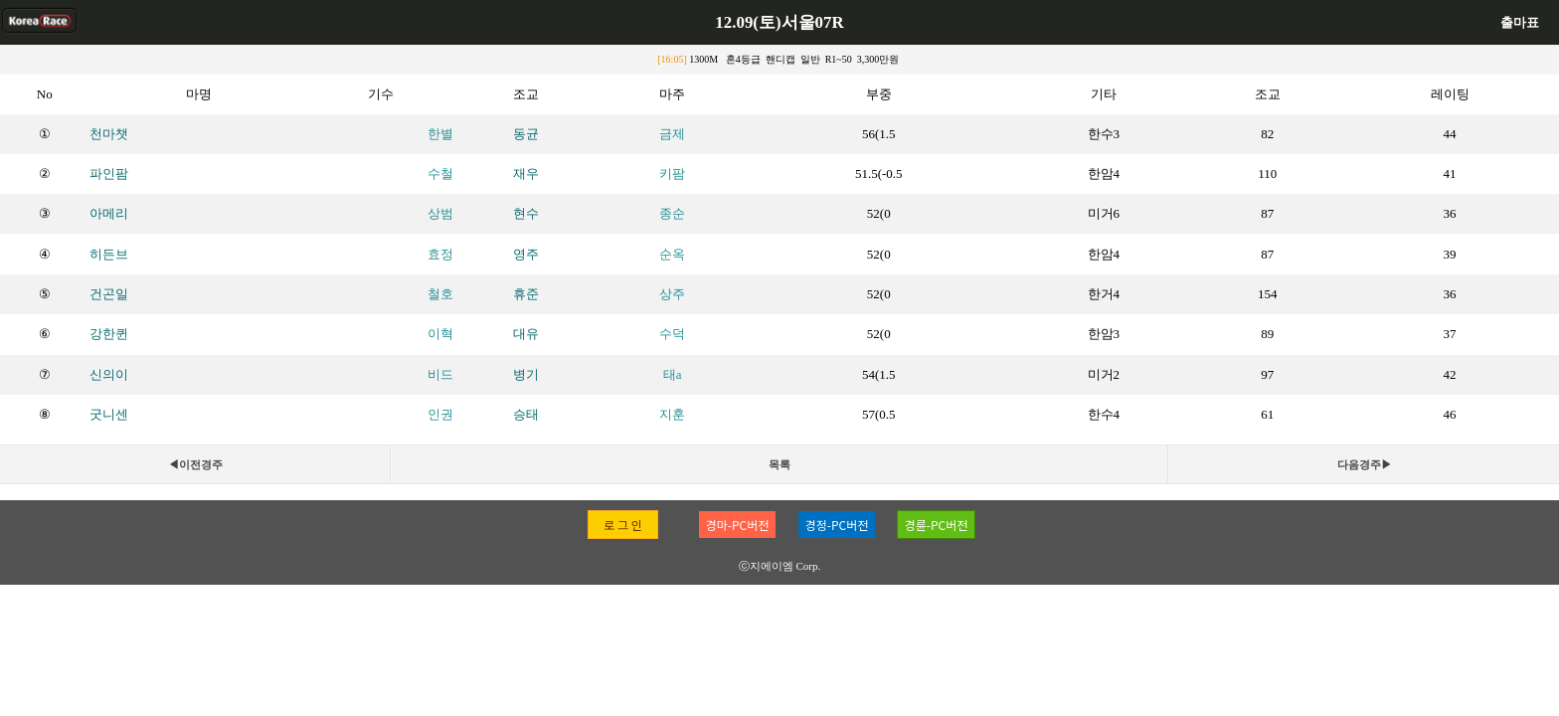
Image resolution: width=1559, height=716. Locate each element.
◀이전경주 (195, 464)
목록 (779, 464)
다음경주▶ (1364, 464)
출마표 (1519, 22)
